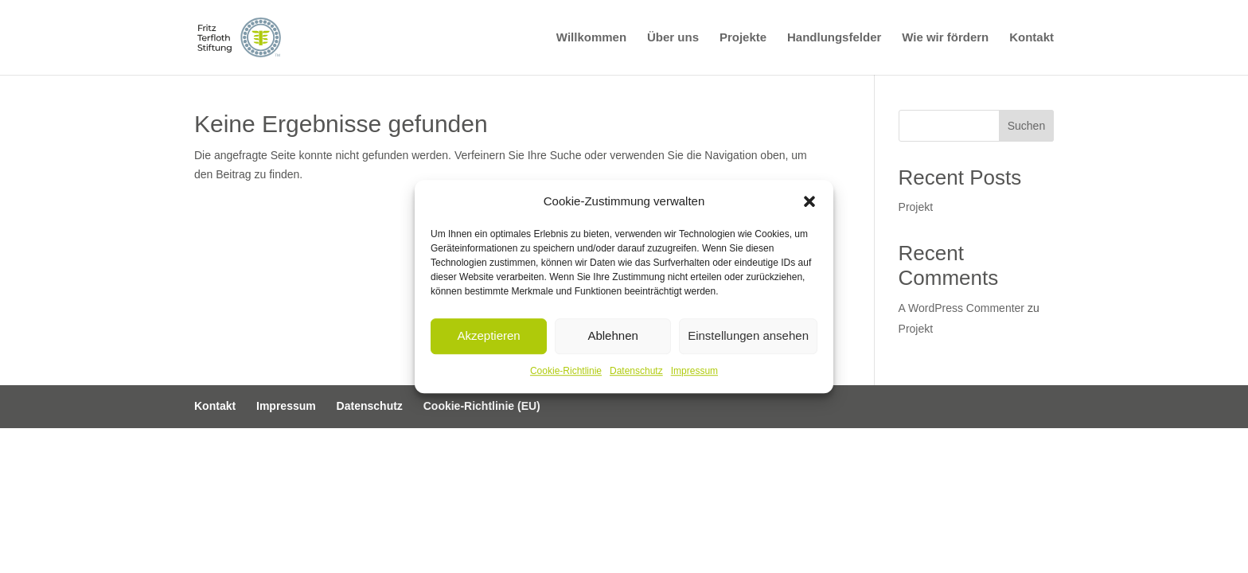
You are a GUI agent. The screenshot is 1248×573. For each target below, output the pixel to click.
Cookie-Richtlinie (566, 370)
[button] (809, 201)
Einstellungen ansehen (748, 336)
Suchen (1026, 125)
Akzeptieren (488, 336)
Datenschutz (636, 370)
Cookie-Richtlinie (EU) (481, 406)
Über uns (673, 38)
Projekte (743, 38)
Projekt (916, 207)
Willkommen (591, 38)
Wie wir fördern (945, 38)
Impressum (694, 370)
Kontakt (1031, 38)
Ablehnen (612, 336)
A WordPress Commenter (961, 308)
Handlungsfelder (834, 38)
